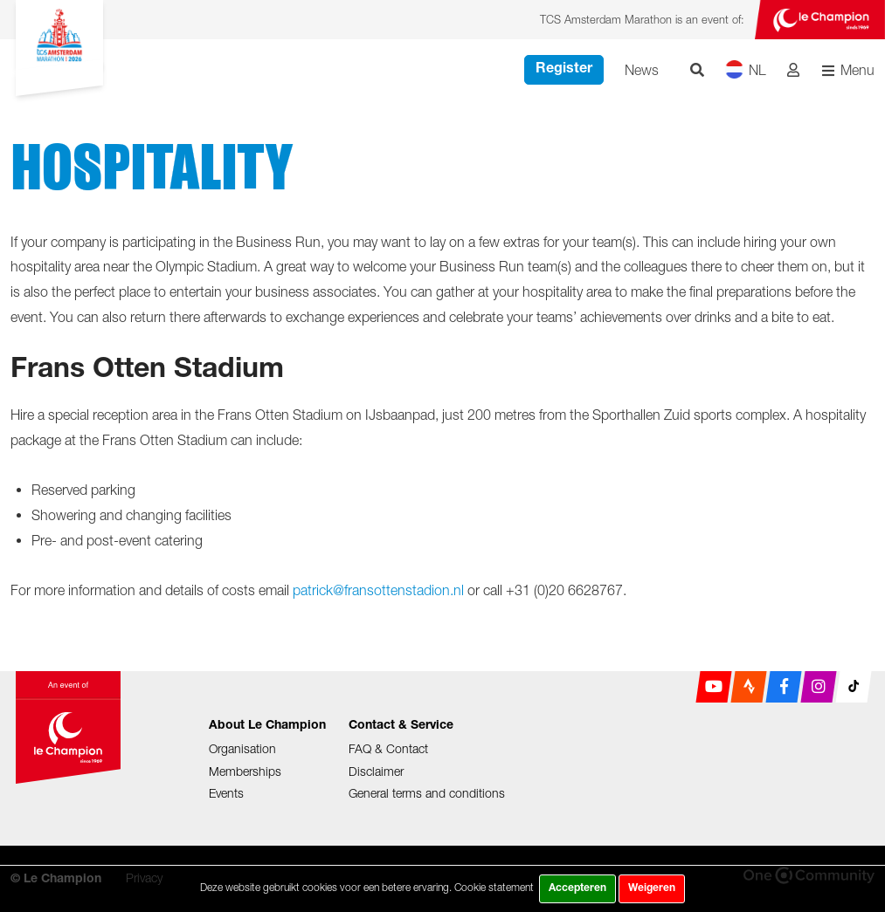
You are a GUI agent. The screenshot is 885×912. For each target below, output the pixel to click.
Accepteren (577, 888)
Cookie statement (494, 887)
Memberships (245, 771)
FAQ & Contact (388, 748)
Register (564, 70)
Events (226, 792)
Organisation (242, 748)
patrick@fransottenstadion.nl (378, 590)
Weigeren (651, 888)
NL (745, 69)
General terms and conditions (427, 792)
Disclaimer (376, 771)
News (642, 70)
